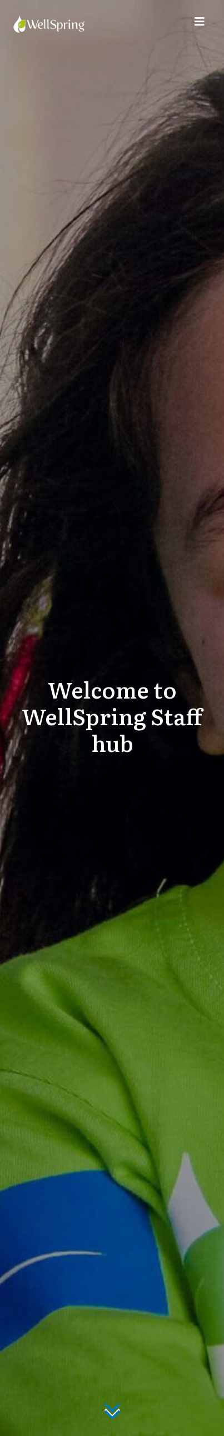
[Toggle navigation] (199, 24)
